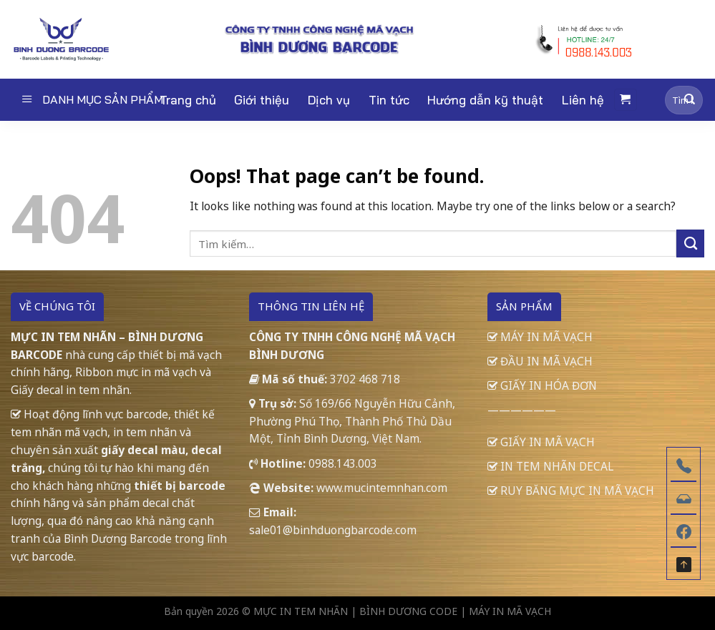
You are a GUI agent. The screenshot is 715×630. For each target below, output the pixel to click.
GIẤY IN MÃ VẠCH (541, 442)
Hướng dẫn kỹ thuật (485, 99)
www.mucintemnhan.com (381, 488)
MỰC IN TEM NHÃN (300, 611)
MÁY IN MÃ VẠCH (540, 337)
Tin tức (389, 99)
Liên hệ (583, 99)
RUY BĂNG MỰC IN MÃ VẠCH (570, 490)
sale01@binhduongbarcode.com (333, 530)
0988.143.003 (342, 463)
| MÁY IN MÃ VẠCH (505, 611)
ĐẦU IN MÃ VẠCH (540, 361)
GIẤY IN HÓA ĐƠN (542, 385)
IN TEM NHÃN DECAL (550, 466)
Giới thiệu (261, 99)
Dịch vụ (329, 99)
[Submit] (689, 100)
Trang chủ (188, 99)
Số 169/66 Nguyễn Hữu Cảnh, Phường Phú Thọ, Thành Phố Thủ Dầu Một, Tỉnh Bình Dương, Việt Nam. (352, 421)
